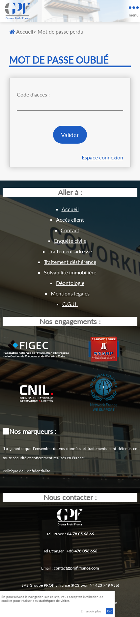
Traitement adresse (70, 251)
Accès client (70, 219)
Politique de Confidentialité (26, 470)
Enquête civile (70, 241)
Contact (70, 230)
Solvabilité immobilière (70, 272)
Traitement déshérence (70, 262)
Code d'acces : (33, 94)
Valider (70, 134)
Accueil (21, 31)
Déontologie (70, 283)
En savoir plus (91, 611)
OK (109, 611)
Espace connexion (102, 157)
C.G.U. (70, 304)
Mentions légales (70, 293)
